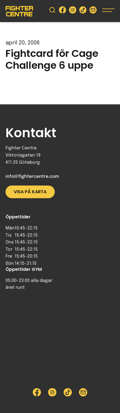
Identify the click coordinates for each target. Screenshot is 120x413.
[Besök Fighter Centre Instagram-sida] (72, 11)
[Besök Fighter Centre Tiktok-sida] (82, 11)
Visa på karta (30, 192)
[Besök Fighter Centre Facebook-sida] (62, 11)
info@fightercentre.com (32, 176)
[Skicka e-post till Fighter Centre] (93, 11)
